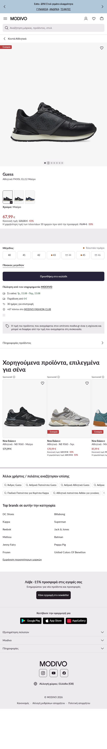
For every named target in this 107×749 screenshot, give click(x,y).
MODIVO (46, 286)
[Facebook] (64, 566)
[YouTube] (54, 566)
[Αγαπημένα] (94, 19)
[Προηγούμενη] (5, 7)
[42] (39, 255)
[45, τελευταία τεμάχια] (83, 255)
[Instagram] (43, 566)
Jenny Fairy (9, 437)
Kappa (6, 414)
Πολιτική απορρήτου (79, 596)
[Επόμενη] (102, 7)
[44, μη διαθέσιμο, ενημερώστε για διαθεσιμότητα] (68, 255)
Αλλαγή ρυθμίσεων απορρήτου (48, 596)
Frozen (6, 445)
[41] (24, 255)
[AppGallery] (76, 514)
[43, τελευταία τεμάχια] (53, 255)
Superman (60, 414)
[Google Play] (31, 514)
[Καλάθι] (102, 19)
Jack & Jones (61, 422)
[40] (9, 255)
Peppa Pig (60, 437)
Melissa (7, 430)
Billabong (59, 407)
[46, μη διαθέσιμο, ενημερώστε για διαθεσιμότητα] (97, 255)
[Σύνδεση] (86, 19)
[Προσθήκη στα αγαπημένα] (102, 48)
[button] (53, 104)
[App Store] (53, 514)
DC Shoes (8, 407)
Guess (8, 174)
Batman (58, 430)
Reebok (7, 422)
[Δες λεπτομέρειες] (102, 343)
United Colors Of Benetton (70, 445)
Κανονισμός (23, 596)
